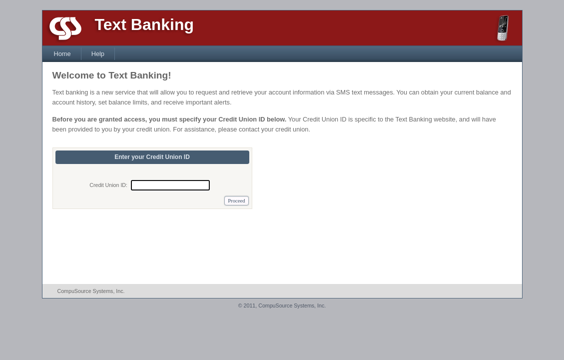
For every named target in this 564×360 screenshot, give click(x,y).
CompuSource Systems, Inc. (91, 291)
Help (97, 54)
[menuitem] (62, 54)
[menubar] (79, 54)
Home (62, 54)
